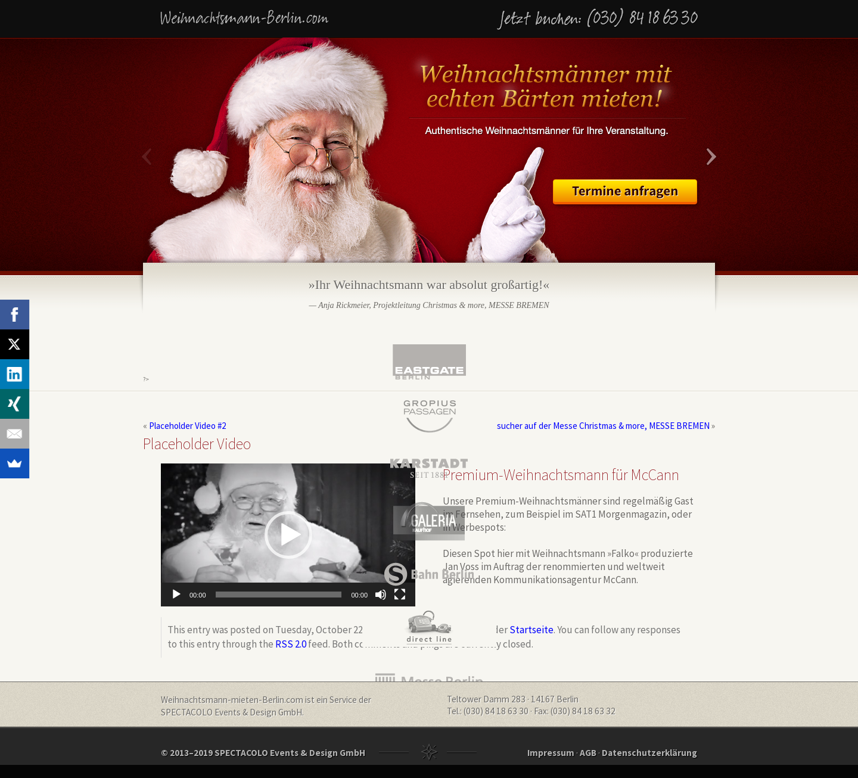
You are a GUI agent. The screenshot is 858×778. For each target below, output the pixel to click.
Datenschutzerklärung (649, 752)
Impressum (550, 752)
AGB (588, 752)
